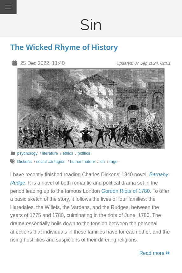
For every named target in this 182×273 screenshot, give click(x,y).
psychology (27, 153)
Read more (155, 253)
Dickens (24, 161)
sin (102, 161)
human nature (82, 161)
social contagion (51, 161)
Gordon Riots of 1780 (125, 191)
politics (84, 153)
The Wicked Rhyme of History (64, 47)
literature (50, 153)
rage (113, 161)
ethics (67, 153)
